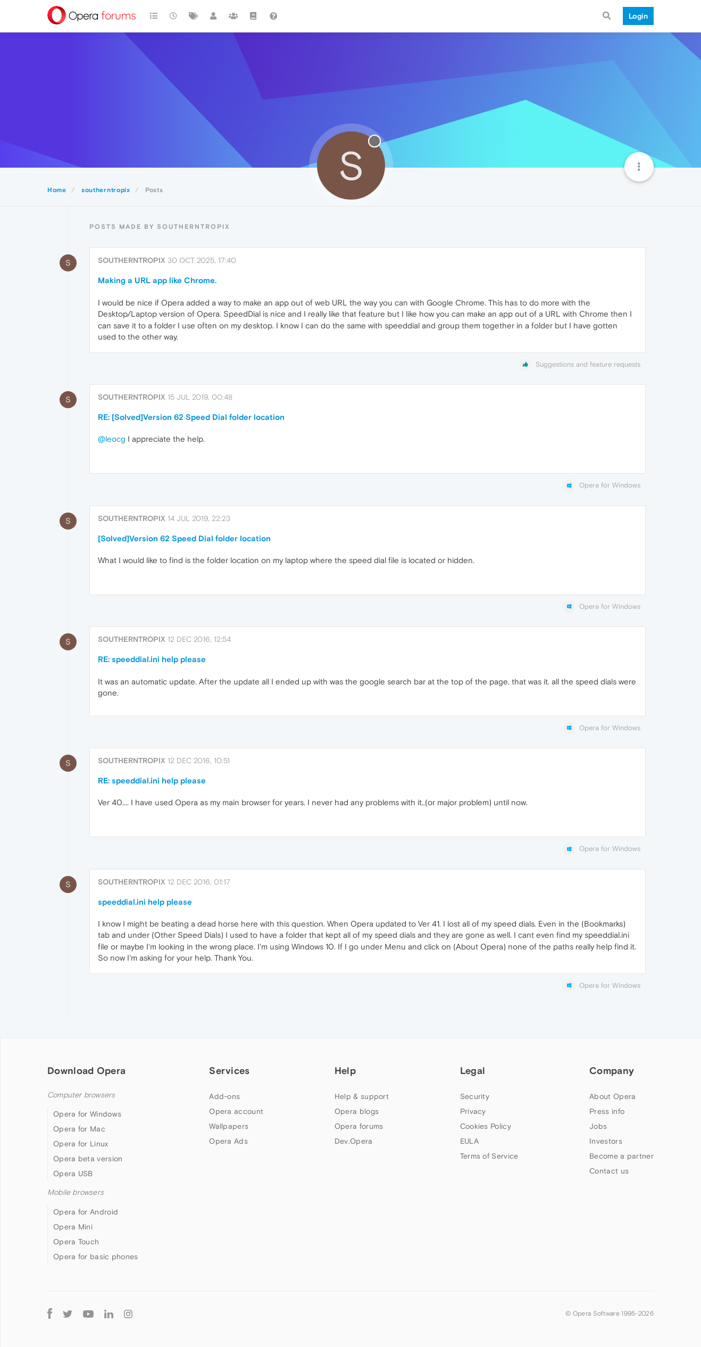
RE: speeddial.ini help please (152, 659)
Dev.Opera (354, 1141)
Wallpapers (228, 1126)
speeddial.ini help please (145, 901)
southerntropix (131, 260)
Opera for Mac (79, 1129)
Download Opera (86, 1070)
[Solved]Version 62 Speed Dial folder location (184, 538)
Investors (605, 1141)
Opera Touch (76, 1241)
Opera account (236, 1111)
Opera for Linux (81, 1143)
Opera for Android (85, 1212)
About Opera (612, 1096)
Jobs (598, 1126)
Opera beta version (87, 1158)
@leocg (112, 438)
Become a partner (621, 1156)
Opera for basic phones (95, 1256)
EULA (469, 1141)
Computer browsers (81, 1095)
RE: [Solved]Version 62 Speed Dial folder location (191, 417)
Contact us (609, 1171)
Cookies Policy (485, 1126)
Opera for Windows (87, 1114)
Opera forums (359, 1126)
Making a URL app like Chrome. (157, 280)
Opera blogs (357, 1111)
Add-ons (224, 1096)
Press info (606, 1111)
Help (345, 1070)
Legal (473, 1070)
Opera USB (73, 1173)
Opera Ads (228, 1141)
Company (611, 1070)
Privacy (473, 1111)
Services (229, 1070)
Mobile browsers (75, 1192)
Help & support (362, 1096)
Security (474, 1096)
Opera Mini (73, 1226)
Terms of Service (489, 1156)
